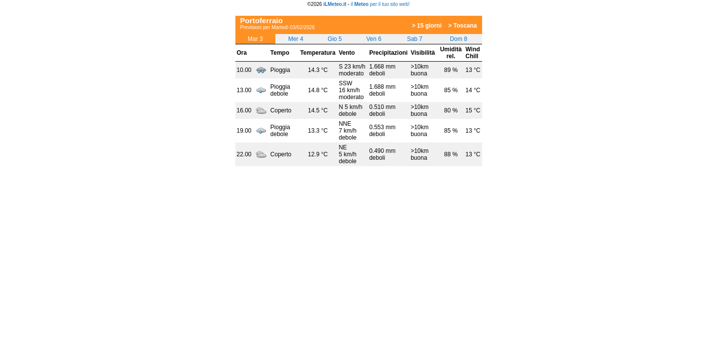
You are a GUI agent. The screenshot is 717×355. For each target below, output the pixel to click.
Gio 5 (335, 39)
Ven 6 (373, 39)
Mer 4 (295, 39)
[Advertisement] (350, 10)
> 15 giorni (427, 25)
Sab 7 (414, 39)
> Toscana (462, 25)
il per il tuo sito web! (380, 4)
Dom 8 (458, 39)
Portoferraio (261, 20)
